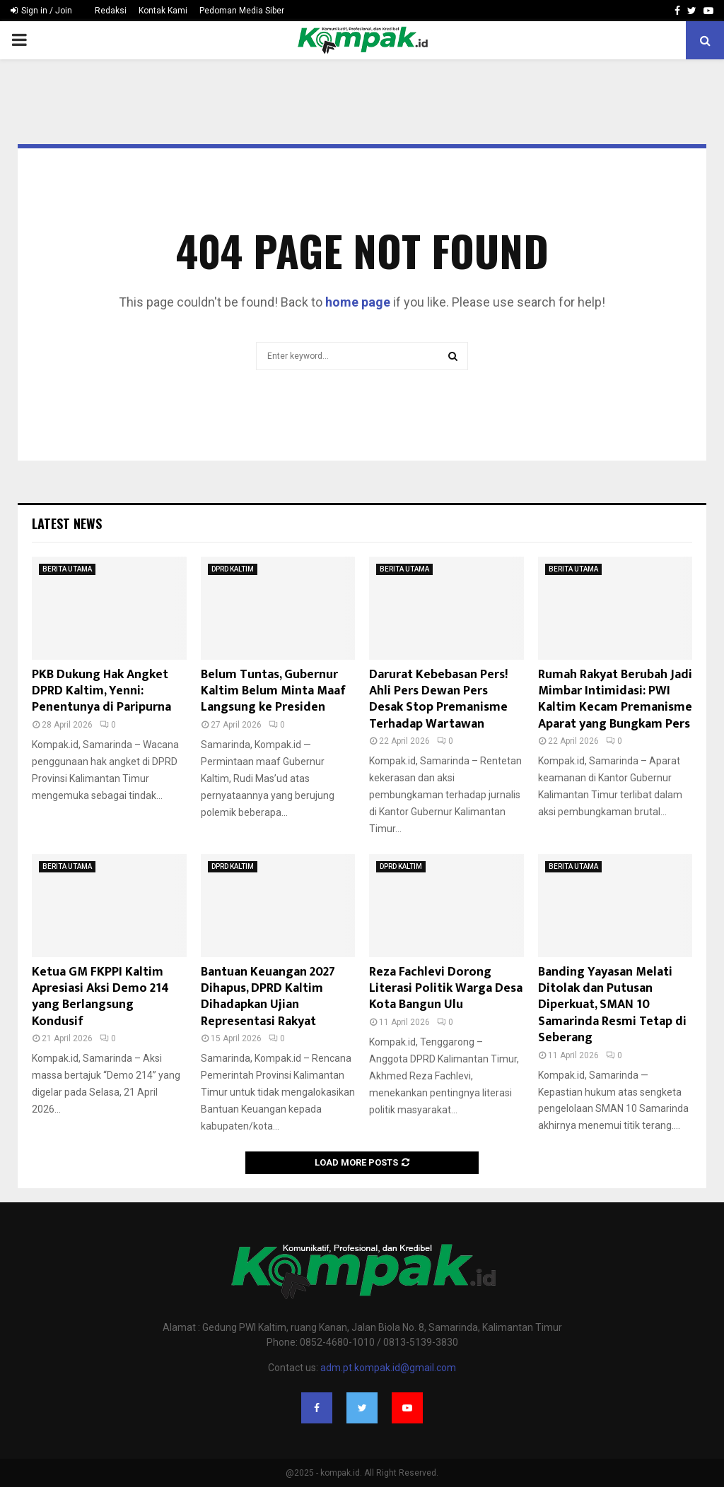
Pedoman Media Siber (241, 11)
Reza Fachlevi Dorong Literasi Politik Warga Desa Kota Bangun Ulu (445, 988)
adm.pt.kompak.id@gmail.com (388, 1367)
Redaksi (111, 11)
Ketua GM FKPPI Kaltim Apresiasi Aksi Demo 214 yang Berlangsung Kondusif (100, 996)
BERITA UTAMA (67, 569)
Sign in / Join (41, 11)
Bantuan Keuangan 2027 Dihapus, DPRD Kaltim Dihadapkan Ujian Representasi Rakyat (268, 996)
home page (357, 302)
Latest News (67, 523)
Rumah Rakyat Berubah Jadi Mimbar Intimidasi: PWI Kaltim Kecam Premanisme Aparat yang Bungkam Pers (615, 699)
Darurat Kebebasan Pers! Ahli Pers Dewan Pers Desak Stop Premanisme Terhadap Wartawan (438, 699)
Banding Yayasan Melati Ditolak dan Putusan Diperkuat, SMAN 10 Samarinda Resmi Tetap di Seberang (612, 1005)
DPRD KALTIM (232, 569)
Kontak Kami (163, 11)
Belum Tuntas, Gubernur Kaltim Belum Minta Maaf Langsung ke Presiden (273, 691)
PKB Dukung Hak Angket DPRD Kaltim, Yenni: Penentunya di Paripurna (101, 691)
